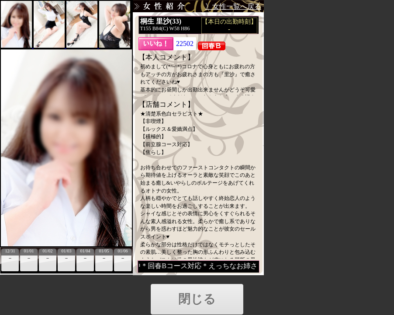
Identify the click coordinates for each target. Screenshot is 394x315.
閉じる (197, 299)
